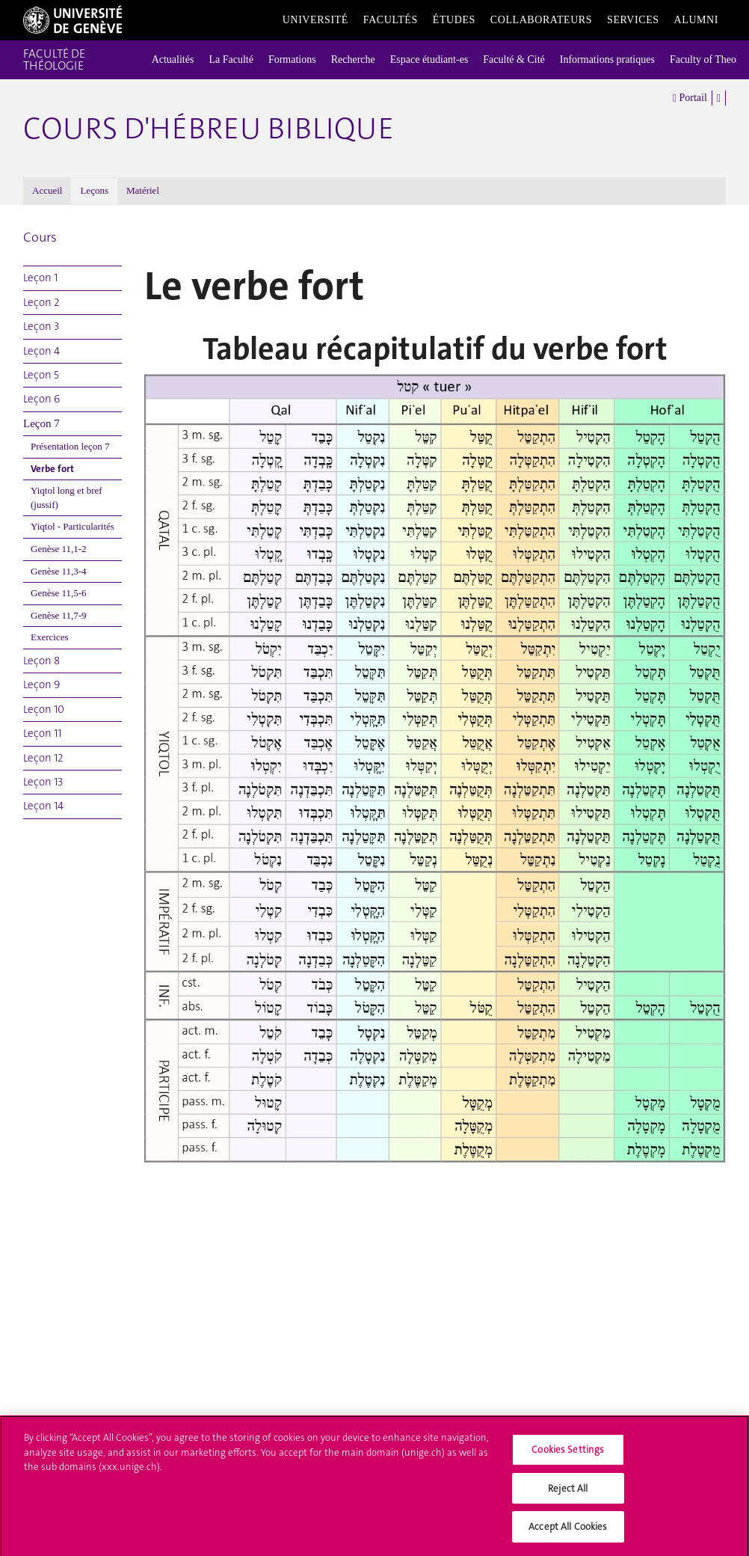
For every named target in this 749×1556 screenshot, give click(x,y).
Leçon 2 (41, 302)
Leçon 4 (41, 350)
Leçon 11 (42, 733)
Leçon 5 (41, 374)
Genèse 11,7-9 (59, 615)
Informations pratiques (607, 59)
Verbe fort (52, 468)
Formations (292, 59)
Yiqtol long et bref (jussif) (66, 497)
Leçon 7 (41, 423)
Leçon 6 (41, 398)
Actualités (173, 59)
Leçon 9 (41, 684)
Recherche (353, 59)
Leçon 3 (41, 326)
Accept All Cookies (567, 1532)
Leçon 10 (43, 709)
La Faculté (231, 59)
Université (315, 19)
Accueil (47, 190)
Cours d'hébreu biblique (208, 129)
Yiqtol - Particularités (72, 526)
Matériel (142, 190)
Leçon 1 (40, 277)
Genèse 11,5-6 (59, 592)
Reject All (568, 1493)
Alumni (696, 19)
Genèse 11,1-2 (59, 548)
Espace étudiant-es (429, 59)
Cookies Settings (567, 1454)
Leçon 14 (43, 805)
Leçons (94, 190)
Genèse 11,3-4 (59, 571)
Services (633, 19)
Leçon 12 (43, 757)
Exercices (50, 637)
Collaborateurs (541, 19)
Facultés (390, 19)
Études (454, 19)
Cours (40, 237)
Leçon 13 (43, 781)
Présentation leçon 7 (70, 446)
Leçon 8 (41, 660)
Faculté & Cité (513, 59)
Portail (690, 98)
